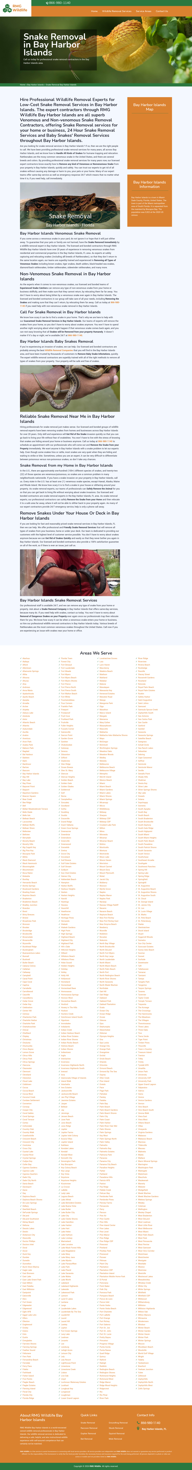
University (142, 1074)
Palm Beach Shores (108, 1113)
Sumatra (142, 940)
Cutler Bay (27, 1164)
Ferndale (26, 1363)
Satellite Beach (144, 738)
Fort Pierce (66, 684)
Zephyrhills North (145, 1382)
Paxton (103, 1183)
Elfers (25, 1318)
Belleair (64, 1106)
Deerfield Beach (29, 1209)
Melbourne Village (107, 770)
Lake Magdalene (68, 1251)
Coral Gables (28, 1113)
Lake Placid (66, 1270)
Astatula (26, 716)
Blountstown (28, 869)
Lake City (65, 1215)
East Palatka (28, 1286)
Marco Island (105, 713)
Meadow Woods (106, 754)
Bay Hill (26, 777)
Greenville (65, 841)
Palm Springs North (108, 1138)
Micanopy (104, 802)
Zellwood (142, 1375)
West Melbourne (145, 1228)
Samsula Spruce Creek (148, 709)
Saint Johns (143, 703)
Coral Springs (28, 1116)
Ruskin (141, 693)
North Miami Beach (108, 966)
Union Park (143, 1071)
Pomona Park (105, 1292)
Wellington (142, 1209)
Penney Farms (106, 1203)
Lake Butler (66, 1209)
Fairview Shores (29, 1343)
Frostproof (65, 713)
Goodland (65, 805)
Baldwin (26, 757)
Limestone (65, 1366)
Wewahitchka (144, 1279)
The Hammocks (145, 1014)
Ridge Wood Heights (108, 1385)
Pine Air (103, 1215)
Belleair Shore (29, 828)
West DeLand (144, 1219)
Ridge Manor (105, 1382)
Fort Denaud (66, 664)
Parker (102, 1170)
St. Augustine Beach (147, 889)
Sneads (141, 796)
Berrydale (27, 837)
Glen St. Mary (67, 770)
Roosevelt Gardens (146, 677)
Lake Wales (66, 1276)
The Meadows (144, 1017)
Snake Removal (88, 1422)
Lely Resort (66, 1359)
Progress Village (107, 1343)
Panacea (103, 1158)
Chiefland (27, 1033)
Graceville (65, 818)
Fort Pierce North (68, 687)
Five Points (27, 1379)
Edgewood (27, 1308)
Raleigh (103, 1363)
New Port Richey (107, 917)
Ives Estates (66, 1087)
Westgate (142, 1260)
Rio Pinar (103, 1395)
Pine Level (104, 1231)
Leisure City (66, 1353)
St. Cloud (142, 898)
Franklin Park (67, 706)
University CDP (144, 1078)
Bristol (25, 917)
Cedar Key (27, 1004)
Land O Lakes (67, 1299)
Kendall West (66, 1154)
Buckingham (28, 950)
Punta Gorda (105, 1347)
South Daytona (144, 825)
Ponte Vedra (105, 1305)
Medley (103, 757)
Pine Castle (104, 1219)
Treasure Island (144, 1052)
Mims (102, 831)
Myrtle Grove (105, 889)
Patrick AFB (105, 1180)
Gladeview (65, 761)
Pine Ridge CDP (106, 1241)
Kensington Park (68, 1161)
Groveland (65, 857)
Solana (141, 799)
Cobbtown (27, 1084)
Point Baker (105, 1286)
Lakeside (65, 1289)
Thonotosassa (144, 1023)
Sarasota (142, 732)
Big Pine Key (28, 850)
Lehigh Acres (66, 1350)
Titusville (142, 1046)
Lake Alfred (66, 1199)
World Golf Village (146, 1353)
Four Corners (66, 703)
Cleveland (27, 1074)
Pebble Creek (105, 1190)
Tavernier (142, 994)
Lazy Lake (65, 1334)
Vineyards (142, 1129)
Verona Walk (143, 1113)
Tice (140, 1033)
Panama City (105, 1161)
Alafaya (26, 661)
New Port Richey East (109, 921)
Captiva (26, 985)
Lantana (64, 1302)
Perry (102, 1209)
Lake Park (65, 1267)
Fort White (65, 697)
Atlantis (26, 725)
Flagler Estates (29, 1385)
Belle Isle (26, 815)
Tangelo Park (143, 982)
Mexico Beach (106, 780)
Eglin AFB (27, 1311)
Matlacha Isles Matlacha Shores (114, 735)
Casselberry (28, 998)
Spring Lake (143, 873)
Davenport (27, 1187)
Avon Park (27, 741)
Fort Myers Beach (68, 677)
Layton (64, 1327)
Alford (25, 664)
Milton (102, 828)
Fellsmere (27, 1353)
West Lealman (144, 1222)
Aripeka (26, 709)
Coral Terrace (28, 1119)
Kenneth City (66, 1158)
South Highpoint (145, 831)
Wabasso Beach (145, 1138)
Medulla (103, 761)
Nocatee (103, 937)
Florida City (27, 1395)
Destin (25, 1231)
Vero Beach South (146, 1110)
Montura (103, 850)
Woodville (142, 1350)
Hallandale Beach (68, 879)
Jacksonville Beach (69, 1094)
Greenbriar (65, 834)
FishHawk (27, 1372)
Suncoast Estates (145, 946)
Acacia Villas (66, 1138)
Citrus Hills (27, 1055)
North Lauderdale (107, 959)
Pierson (103, 1212)
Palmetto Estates (107, 1151)
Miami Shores (106, 796)
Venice (141, 1097)
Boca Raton (28, 873)
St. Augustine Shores (147, 892)
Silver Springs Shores (147, 789)
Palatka (103, 1100)
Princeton (104, 1340)
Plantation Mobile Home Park (112, 1276)
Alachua (26, 658)
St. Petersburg (144, 921)
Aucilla (25, 732)
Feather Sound (29, 1350)
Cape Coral (27, 982)
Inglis (63, 1055)
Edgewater (27, 1305)
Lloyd (63, 1379)
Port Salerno (105, 1324)
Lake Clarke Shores (69, 1219)
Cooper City (28, 1110)
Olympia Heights (107, 1036)
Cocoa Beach (28, 1090)
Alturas (26, 680)
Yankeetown (143, 1363)
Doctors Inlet (28, 1244)
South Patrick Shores (147, 847)
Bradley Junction (30, 905)
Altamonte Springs (31, 671)
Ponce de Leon (106, 1299)
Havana (64, 905)
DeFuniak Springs (30, 1212)
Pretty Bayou (105, 1337)
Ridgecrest (104, 1388)
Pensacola (104, 1206)
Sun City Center (145, 943)
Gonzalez (65, 802)
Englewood (27, 1324)
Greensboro (66, 837)
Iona (63, 1074)
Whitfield (142, 1292)
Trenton (141, 1055)
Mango (103, 700)
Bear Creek (27, 799)
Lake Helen (66, 1231)
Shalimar (142, 780)
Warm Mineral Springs (147, 1161)
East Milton (27, 1283)
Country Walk (28, 1132)
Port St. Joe (105, 1327)
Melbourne (104, 764)
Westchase (143, 1254)
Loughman (65, 1395)
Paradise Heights (107, 1167)
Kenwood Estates (107, 693)
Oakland (103, 998)
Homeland (65, 982)
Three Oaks (143, 1030)
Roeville (141, 671)
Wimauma (142, 1318)
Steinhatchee (144, 927)
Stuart (140, 933)
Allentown (27, 668)
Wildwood (142, 1299)
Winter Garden (144, 1331)
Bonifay (26, 879)
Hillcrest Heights (68, 950)
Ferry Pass (27, 1366)
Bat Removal (86, 1438)
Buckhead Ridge (30, 946)
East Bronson (28, 1273)
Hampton (65, 882)
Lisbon (64, 1372)
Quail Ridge (104, 1353)
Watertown (142, 1174)
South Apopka (144, 809)
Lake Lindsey (66, 1238)
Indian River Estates (69, 1036)
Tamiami (142, 975)
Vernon (141, 1103)
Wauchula (142, 1177)
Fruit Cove (65, 716)
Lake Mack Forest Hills (71, 1247)
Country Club (28, 1129)
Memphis (104, 773)
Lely (63, 1356)
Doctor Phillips (29, 1241)
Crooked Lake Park (108, 825)
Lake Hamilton (67, 1222)
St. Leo (141, 908)
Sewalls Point (144, 773)
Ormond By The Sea (108, 1071)
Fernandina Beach (30, 1359)
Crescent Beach (29, 1138)
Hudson (64, 1010)
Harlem (64, 892)
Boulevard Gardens (31, 889)
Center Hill (27, 1010)
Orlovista (103, 1065)
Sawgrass (142, 741)
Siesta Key (142, 783)
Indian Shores (67, 1049)
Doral (25, 1247)
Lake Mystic (66, 1260)
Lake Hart (65, 1228)
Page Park (104, 1090)
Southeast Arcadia (146, 860)
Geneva (64, 751)
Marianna (104, 719)
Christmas (27, 1039)
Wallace (141, 1158)
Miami (102, 783)
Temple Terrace (145, 1001)
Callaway (26, 972)
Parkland (103, 1174)
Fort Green (27, 1302)
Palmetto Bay (105, 1148)
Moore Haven (105, 860)
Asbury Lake (28, 713)
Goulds (64, 815)
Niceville (103, 930)
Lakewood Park (67, 1292)
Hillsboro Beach (68, 956)
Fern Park (27, 1356)
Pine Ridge (104, 1238)
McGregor (104, 741)
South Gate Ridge (145, 828)
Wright (141, 1356)
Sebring (141, 754)
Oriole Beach (105, 1058)
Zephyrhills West (145, 1385)
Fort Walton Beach (69, 693)
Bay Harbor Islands (35, 84)
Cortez (25, 1122)
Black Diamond (29, 860)
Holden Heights (68, 966)
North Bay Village (107, 943)
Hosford (64, 1004)
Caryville (26, 994)
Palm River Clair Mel (108, 1126)
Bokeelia (26, 876)
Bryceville (27, 943)
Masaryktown (105, 725)
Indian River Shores (69, 1039)
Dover (25, 1251)
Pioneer (103, 1257)
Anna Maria (28, 690)
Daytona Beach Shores (32, 1199)
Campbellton (66, 799)
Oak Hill (103, 991)
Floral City (27, 1391)
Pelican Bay (105, 1193)
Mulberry (103, 882)
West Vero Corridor (146, 1251)
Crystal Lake (28, 1151)
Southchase (143, 857)
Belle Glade (27, 812)
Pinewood (104, 1254)
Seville (141, 770)
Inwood (64, 1071)
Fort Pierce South (68, 690)
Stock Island (143, 930)
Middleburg (104, 809)
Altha (25, 674)
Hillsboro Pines (67, 959)
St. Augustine (144, 885)
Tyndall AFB (143, 1065)
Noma (63, 796)
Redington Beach (107, 1369)
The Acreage (143, 1007)
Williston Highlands (146, 1308)
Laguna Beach (67, 1196)
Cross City (27, 1148)
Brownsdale (28, 937)
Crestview (27, 1145)
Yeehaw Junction (145, 1369)
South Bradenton (145, 818)
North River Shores (108, 978)
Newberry (104, 927)
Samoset (142, 706)
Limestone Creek (68, 1369)
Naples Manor (106, 895)
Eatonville (27, 1295)
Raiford (103, 1359)
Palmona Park (106, 1154)
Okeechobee (105, 1030)
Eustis (25, 1337)
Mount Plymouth (107, 873)
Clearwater (27, 1068)
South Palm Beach (146, 841)
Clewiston (27, 1078)
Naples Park (105, 898)
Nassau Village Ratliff (109, 905)
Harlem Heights (68, 895)
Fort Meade (66, 671)
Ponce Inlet (104, 1302)
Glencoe (64, 773)
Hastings (65, 901)
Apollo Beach (28, 697)
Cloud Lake (27, 1081)
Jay (62, 1110)
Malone (103, 684)
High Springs (66, 933)
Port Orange (105, 1318)
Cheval (25, 1030)
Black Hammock (30, 863)
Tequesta (142, 1004)
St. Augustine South (146, 895)
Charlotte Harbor (30, 1020)
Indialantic (65, 1026)
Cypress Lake (28, 1170)
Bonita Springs (29, 885)
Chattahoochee (29, 1026)
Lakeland (65, 1283)
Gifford (64, 757)
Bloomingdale (28, 866)
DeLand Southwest (31, 1219)
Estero (25, 1331)
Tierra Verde (143, 1036)
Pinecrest (104, 1244)
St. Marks (142, 914)
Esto (24, 1334)
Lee (62, 1343)
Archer (25, 706)
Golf (63, 793)
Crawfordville (28, 1135)
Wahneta (142, 1151)
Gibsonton (65, 754)
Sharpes (103, 815)
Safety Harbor (144, 697)
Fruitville (65, 722)
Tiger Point (143, 1039)
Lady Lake (65, 1193)
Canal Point (28, 978)
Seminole (142, 764)
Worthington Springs (108, 748)
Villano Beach (144, 1122)
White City (142, 1286)
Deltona (26, 1225)
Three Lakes (143, 1026)
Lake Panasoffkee (69, 1263)
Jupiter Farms (67, 1132)
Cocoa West (28, 1094)
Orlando (103, 1062)
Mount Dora (105, 869)
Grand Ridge (66, 821)
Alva (24, 684)
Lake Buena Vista (68, 1206)
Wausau (141, 1148)
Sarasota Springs (145, 735)
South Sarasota (145, 850)
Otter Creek (104, 1078)
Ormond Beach (106, 1068)
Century (26, 1014)
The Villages (143, 1020)
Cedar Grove (28, 1001)
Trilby (140, 1058)
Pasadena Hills (106, 1177)
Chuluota (26, 1042)
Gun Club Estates (68, 873)
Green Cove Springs (69, 828)
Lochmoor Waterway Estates (73, 1382)
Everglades (27, 1340)
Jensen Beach (67, 1116)
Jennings (65, 1113)
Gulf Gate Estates (68, 863)
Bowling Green (29, 892)
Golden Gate (66, 783)
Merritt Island (105, 777)
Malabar (103, 680)
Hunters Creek (67, 1014)
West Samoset (144, 1247)
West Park (142, 1238)
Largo (63, 1305)
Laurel (63, 1318)
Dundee (26, 1257)
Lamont (64, 1295)
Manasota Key (106, 690)
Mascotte (104, 729)
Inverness (65, 1062)
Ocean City (104, 1010)
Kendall (64, 1151)
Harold (64, 898)
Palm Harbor (105, 1122)
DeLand (26, 1215)
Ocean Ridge (105, 1014)
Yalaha (141, 1359)
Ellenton (26, 1321)
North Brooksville (107, 946)
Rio (101, 1391)
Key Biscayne (67, 1164)
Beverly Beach (29, 841)
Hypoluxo (65, 1020)
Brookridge (27, 930)
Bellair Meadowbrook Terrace (35, 809)
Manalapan (104, 687)
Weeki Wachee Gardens (148, 1196)
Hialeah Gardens (68, 927)
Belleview (27, 831)
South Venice (144, 853)
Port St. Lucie (105, 1334)
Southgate (142, 863)
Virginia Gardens (145, 1132)
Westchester (143, 1257)
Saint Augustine (145, 700)
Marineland (66, 1241)
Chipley (26, 1036)
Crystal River (28, 1154)
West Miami (143, 1231)
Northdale (104, 988)
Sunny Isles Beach (146, 950)
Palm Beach (105, 1106)
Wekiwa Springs (145, 1199)
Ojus (101, 1023)
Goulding (65, 812)
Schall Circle (143, 745)
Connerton (27, 1103)
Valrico (141, 1090)
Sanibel (141, 729)
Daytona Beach (29, 1196)
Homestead (66, 985)
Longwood (65, 1391)
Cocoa (25, 1087)
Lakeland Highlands (69, 1286)
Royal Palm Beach (146, 687)
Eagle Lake (27, 1270)
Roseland (142, 680)
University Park (144, 1081)
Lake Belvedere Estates (71, 1203)
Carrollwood (28, 991)
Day (24, 1193)
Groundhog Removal (118, 1422)
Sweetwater (143, 962)
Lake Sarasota (67, 1273)
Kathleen (65, 1145)
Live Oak (64, 1375)
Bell (24, 805)
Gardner (64, 741)
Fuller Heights (67, 725)
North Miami (105, 962)
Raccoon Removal (89, 1428)
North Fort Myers (107, 953)
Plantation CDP (106, 1270)
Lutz (101, 661)
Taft (140, 966)
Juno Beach (66, 1122)
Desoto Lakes (28, 1228)
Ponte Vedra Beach (108, 1308)
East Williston (28, 1289)
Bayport (26, 789)
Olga (102, 706)
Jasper (64, 1103)
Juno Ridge (66, 1126)
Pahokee (103, 1094)
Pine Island (104, 1081)
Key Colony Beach (69, 1167)
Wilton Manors (144, 1315)
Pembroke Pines (107, 1199)
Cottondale (27, 1126)
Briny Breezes (28, 914)
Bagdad (26, 751)
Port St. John (105, 1331)
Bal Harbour (28, 754)
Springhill (142, 882)
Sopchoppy (143, 802)
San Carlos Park (145, 719)
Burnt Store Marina (31, 1267)
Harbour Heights (68, 889)
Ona (101, 1039)
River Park (104, 1398)
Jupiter (64, 1129)
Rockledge (142, 668)
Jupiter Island (67, 1142)
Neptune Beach (106, 914)
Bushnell (26, 959)
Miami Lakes (105, 793)
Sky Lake (142, 793)
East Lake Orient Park (32, 1279)
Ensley (25, 1327)
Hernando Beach (30, 882)
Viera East (142, 1116)
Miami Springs (106, 799)
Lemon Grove (28, 1052)
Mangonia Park (106, 703)
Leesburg (65, 1347)
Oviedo (103, 1084)
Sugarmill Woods (145, 937)
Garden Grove (67, 738)
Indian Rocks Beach (69, 1042)
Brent (25, 911)
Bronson (26, 924)
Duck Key (27, 1254)
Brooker (26, 927)
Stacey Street (144, 674)
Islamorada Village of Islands (73, 1078)
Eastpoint (27, 1292)
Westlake (142, 1263)
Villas (140, 1126)
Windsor (141, 1324)
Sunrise (141, 953)
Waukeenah (143, 1180)
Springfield (142, 879)
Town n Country (145, 1049)
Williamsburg (143, 1302)
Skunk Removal (116, 1428)
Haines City (66, 876)
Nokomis (103, 940)
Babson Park (28, 748)
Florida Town (66, 658)
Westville (142, 1273)
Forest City (66, 661)
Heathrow (65, 914)
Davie (25, 1190)
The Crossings (144, 1010)
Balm (25, 761)
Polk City (103, 1289)
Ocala (102, 1007)
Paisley (103, 1097)
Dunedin (26, 1260)
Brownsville (28, 940)
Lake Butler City (68, 1212)
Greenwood (66, 844)
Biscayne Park (29, 853)
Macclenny (104, 668)
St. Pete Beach (144, 917)
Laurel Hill (65, 1321)
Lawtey (64, 1324)
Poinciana (104, 1283)
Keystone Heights (68, 1180)
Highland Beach (68, 937)
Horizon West (67, 998)
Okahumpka (105, 1026)
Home (22, 84)
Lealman (65, 1337)
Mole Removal (115, 1438)
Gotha (63, 809)
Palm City (104, 1116)
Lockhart (65, 1385)
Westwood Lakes (145, 1276)
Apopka (26, 700)
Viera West (142, 1119)
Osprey (103, 1074)
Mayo (102, 738)
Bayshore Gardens (30, 793)
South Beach (143, 815)
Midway (103, 812)
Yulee (140, 1372)
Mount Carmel (106, 866)
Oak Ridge (104, 994)
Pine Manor (105, 1235)
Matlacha (104, 732)
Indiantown (66, 1052)
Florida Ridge (28, 1398)
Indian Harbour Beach (70, 1033)
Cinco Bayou (28, 1049)
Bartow (26, 767)
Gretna (64, 850)
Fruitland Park (67, 719)
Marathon (104, 709)
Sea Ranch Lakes (145, 748)
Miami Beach (105, 786)
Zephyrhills (143, 1379)
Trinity (141, 1062)
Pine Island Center (107, 1225)
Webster (141, 1187)
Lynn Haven (105, 664)
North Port (104, 972)
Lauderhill (65, 1315)
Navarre (103, 908)
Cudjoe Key (27, 1161)
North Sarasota (106, 982)
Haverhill (65, 908)
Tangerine (142, 985)
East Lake (27, 1276)
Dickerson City (29, 1235)
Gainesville (65, 732)
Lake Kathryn (66, 1235)
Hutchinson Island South (72, 1017)
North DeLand (106, 950)
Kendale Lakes (67, 1148)
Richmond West (106, 1379)
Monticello (104, 847)
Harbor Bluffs (67, 885)
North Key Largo (107, 956)
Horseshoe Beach (68, 1001)
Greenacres (66, 831)
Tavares (141, 991)
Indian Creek (66, 1030)
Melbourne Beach (107, 767)
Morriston (104, 863)
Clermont (26, 1071)
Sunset (141, 956)
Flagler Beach (28, 1382)
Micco (102, 805)
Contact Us (162, 11)
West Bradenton (145, 1215)
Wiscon (141, 1343)
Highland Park (67, 943)
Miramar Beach (106, 841)
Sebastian (142, 751)
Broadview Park (29, 921)
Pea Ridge (104, 1187)
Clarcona (26, 1065)
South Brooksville (145, 821)
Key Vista (65, 1174)
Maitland (103, 677)
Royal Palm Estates (146, 690)
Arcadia (26, 703)
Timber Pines (144, 1042)
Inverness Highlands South (72, 1068)
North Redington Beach (110, 975)
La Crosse (65, 1187)
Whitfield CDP (144, 1295)
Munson (103, 885)
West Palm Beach (145, 1235)
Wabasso (142, 1135)
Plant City (104, 1263)
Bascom (26, 770)
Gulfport (64, 869)
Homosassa (66, 991)
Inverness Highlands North (72, 1065)
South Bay (142, 812)
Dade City (27, 1177)
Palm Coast (105, 1119)
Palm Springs (105, 1132)
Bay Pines (27, 783)
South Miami (143, 834)
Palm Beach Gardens (109, 1110)
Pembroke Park (106, 1196)
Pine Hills (104, 1222)
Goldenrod (65, 789)
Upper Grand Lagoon (147, 1084)
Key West (104, 1135)
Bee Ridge (27, 802)
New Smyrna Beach (108, 924)
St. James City (144, 905)
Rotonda (141, 684)
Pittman (103, 1260)
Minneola (104, 834)
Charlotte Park (29, 1023)
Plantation (104, 1267)
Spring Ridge (143, 876)
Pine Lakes (104, 1228)
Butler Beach (28, 962)
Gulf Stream (66, 866)
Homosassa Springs (70, 994)
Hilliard (64, 953)
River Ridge (143, 658)
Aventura (26, 738)
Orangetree (104, 1052)
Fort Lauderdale (68, 668)
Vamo (140, 1094)
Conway (26, 1106)
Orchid (102, 1055)
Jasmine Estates (68, 1100)
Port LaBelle (105, 1315)
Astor (25, 719)
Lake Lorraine (67, 1244)
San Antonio (143, 716)
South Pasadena (145, 844)
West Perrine (143, 1244)
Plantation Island (107, 1273)
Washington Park (145, 1167)
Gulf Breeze (66, 860)
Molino (102, 844)
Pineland (103, 1247)
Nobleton (103, 933)
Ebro (25, 1299)
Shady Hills (143, 777)
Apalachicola (28, 693)
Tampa (141, 978)
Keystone (65, 1177)
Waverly (141, 1183)
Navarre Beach (106, 911)
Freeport (64, 709)
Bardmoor (27, 764)
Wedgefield (143, 1190)
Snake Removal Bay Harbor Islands (61, 84)
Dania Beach (28, 1183)
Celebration (27, 1007)
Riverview (142, 661)
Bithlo (25, 857)
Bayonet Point (29, 786)
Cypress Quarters (30, 1174)
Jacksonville (66, 1090)
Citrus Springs (29, 1062)
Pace (102, 1087)
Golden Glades (67, 786)
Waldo (140, 1154)
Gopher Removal (88, 1433)
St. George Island (145, 901)
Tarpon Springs (144, 988)
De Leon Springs (30, 1203)
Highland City (67, 940)
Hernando (65, 921)
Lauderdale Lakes (68, 1308)
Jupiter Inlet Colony (69, 1135)
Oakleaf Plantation (108, 1004)
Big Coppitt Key (29, 847)
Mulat (102, 876)
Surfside (141, 959)
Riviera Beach (144, 664)
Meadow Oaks (106, 751)
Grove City (65, 853)
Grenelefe (65, 847)
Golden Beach (67, 780)
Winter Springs (144, 1340)
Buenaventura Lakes (31, 953)
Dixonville (27, 1238)
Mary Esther (105, 722)
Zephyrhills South (145, 713)
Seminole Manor (145, 767)
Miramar (103, 837)
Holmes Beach (67, 1046)
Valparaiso (142, 1087)
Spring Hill (142, 869)
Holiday (64, 969)
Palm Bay (104, 1103)
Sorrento (142, 805)
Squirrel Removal (117, 1433)
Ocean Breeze (67, 767)
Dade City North (29, 1180)
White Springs (144, 1289)
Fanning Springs (30, 1347)
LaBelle (64, 1190)
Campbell (27, 975)
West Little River (145, 1225)
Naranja (103, 901)
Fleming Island (29, 1388)
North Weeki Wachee (109, 985)
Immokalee (66, 1023)
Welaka (141, 1203)
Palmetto (103, 1145)
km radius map (149, 140)
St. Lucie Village (145, 911)
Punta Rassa (105, 1350)
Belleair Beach (29, 818)
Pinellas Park (105, 1251)
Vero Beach (143, 1106)
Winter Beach (144, 1327)
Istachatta (65, 1084)
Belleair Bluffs (29, 825)
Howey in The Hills (69, 1007)
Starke (141, 924)
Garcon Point (66, 735)
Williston (142, 1305)
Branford (142, 1366)
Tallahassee (143, 969)
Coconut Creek (29, 1097)
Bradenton (27, 898)
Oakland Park (105, 1001)
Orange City (105, 1046)
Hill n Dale (65, 946)
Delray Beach (28, 1222)
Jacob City (104, 879)
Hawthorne (66, 911)
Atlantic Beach (29, 722)
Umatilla (141, 1068)
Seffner (141, 761)
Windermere (143, 1321)
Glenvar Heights (68, 777)
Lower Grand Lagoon (70, 1398)
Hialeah (64, 924)
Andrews (26, 687)
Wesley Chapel (144, 1212)
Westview (142, 1270)
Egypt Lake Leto (29, 1315)
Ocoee (102, 1017)
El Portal (103, 1279)
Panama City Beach (108, 1164)
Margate (103, 716)
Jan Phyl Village (68, 1097)
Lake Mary (65, 1254)
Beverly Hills (28, 844)
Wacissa (141, 1142)
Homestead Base (68, 988)
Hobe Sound (66, 962)
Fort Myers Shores (69, 680)
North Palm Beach (107, 969)
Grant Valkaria (67, 825)
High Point (65, 930)
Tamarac (142, 972)
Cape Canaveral (145, 757)
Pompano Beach (107, 1295)
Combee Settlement (31, 1100)
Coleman (142, 1206)
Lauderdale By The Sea (71, 1311)
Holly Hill (65, 975)
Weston (141, 1267)
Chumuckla (27, 1046)
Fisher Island (28, 1375)
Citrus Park (27, 1058)
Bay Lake (26, 780)
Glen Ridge (65, 764)
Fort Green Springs (69, 1331)
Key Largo (65, 1170)
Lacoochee (27, 821)
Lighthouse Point (68, 1363)
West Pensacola (145, 1241)
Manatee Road (106, 697)
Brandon (26, 908)
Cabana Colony (29, 966)
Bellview (26, 834)
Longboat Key (67, 1388)
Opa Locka (104, 1042)
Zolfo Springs (144, 1388)
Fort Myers (66, 674)
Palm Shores (105, 1129)
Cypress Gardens (30, 1167)
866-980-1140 (60, 3)
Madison (103, 674)
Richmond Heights (108, 1375)
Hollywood (65, 978)
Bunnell (26, 956)
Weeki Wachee (144, 1193)
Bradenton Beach (30, 901)
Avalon (25, 735)
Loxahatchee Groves (108, 658)
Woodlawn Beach (145, 1347)
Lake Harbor (66, 1225)
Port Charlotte (106, 1311)
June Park (65, 1119)
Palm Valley (105, 1142)
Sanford (141, 725)
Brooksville (27, 933)
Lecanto (64, 1340)
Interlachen (66, 1058)
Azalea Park (28, 745)
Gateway (65, 748)
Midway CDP (105, 818)
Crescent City (28, 1142)
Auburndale (27, 729)
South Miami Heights (147, 837)
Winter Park (143, 1337)
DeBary (26, 1206)
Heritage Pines (67, 917)
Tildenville (142, 1145)
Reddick (103, 1366)
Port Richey (105, 1321)
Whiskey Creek (144, 1283)
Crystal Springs (29, 1158)
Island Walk (66, 1081)
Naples (103, 892)
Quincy (103, 1356)
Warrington (143, 1164)
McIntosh (104, 745)
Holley (64, 972)
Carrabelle (27, 988)
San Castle (142, 722)
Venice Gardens (145, 1100)
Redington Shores (107, 1372)
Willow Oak (143, 1311)
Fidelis (25, 1369)
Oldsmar (103, 1033)
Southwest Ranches (146, 866)
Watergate (142, 1170)
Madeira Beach (106, 671)
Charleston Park (29, 1017)
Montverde (104, 853)
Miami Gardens (106, 789)
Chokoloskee (66, 745)
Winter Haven (144, 1334)
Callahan (26, 969)
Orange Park (105, 1049)
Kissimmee (66, 1183)
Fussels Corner (67, 729)
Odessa (103, 1020)
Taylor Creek (143, 998)
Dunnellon (27, 1263)
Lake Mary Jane (68, 1257)
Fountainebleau (68, 700)
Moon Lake (104, 857)
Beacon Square (29, 796)
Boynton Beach (29, 895)
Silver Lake (143, 786)
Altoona (26, 677)
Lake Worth (66, 1279)
